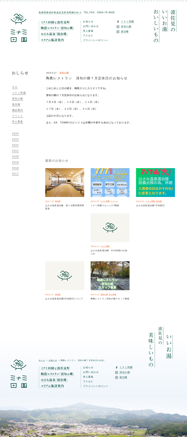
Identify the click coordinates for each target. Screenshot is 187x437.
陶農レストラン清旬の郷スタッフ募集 (110, 298)
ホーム (42, 360)
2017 (15, 174)
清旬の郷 (64, 72)
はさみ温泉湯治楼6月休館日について (64, 298)
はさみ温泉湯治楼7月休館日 (150, 205)
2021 (15, 151)
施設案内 (17, 110)
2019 (15, 162)
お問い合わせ (91, 26)
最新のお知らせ (56, 160)
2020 (15, 156)
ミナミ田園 (105, 201)
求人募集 (88, 31)
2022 (15, 145)
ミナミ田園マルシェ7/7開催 (105, 205)
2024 (15, 133)
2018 (15, 168)
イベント (114, 201)
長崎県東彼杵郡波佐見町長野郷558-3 (60, 12)
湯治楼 (58, 201)
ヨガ (15, 87)
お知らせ (88, 21)
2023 (15, 139)
